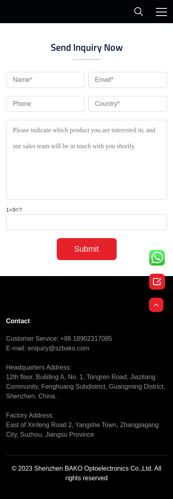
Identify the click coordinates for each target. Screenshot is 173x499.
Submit (86, 249)
